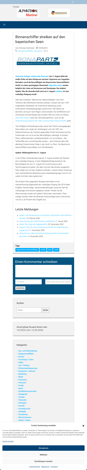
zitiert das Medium (22, 118)
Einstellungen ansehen (43, 461)
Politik (21, 385)
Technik (21, 397)
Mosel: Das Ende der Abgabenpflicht (33, 224)
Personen (22, 383)
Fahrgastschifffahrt (25, 51)
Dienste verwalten (8, 441)
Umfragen (22, 403)
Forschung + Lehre (25, 359)
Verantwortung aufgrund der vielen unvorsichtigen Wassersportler (41, 121)
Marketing (22, 374)
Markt (20, 377)
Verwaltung (23, 414)
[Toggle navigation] (72, 2)
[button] (83, 425)
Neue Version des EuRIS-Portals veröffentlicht (37, 221)
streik (43, 250)
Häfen (20, 362)
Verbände (22, 411)
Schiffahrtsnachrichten (27, 391)
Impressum (54, 466)
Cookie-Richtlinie (34, 466)
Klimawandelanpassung (27, 368)
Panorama (38, 51)
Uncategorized (24, 409)
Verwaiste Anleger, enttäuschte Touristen (31, 76)
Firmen (21, 357)
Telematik (22, 400)
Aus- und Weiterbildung (27, 351)
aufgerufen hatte (55, 85)
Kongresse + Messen (26, 371)
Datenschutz (45, 466)
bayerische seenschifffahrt (27, 250)
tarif (49, 250)
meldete (59, 91)
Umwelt (21, 406)
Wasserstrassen (24, 417)
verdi (56, 250)
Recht (20, 388)
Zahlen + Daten (24, 420)
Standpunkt (22, 394)
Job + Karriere (24, 365)
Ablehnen (43, 455)
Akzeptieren (43, 448)
